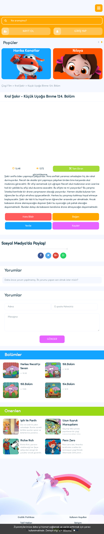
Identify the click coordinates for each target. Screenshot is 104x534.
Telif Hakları (26, 523)
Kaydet (76, 226)
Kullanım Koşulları (78, 517)
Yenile (28, 226)
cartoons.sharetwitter (48, 256)
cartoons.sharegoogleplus (56, 256)
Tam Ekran (77, 169)
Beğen (75, 217)
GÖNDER (52, 339)
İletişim (78, 523)
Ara (6, 20)
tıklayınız (67, 531)
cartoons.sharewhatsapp (63, 256)
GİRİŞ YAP (80, 31)
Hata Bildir (28, 217)
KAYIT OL (28, 31)
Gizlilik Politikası (26, 517)
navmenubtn (98, 8)
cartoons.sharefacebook (41, 256)
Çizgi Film (52, 8)
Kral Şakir (20, 86)
